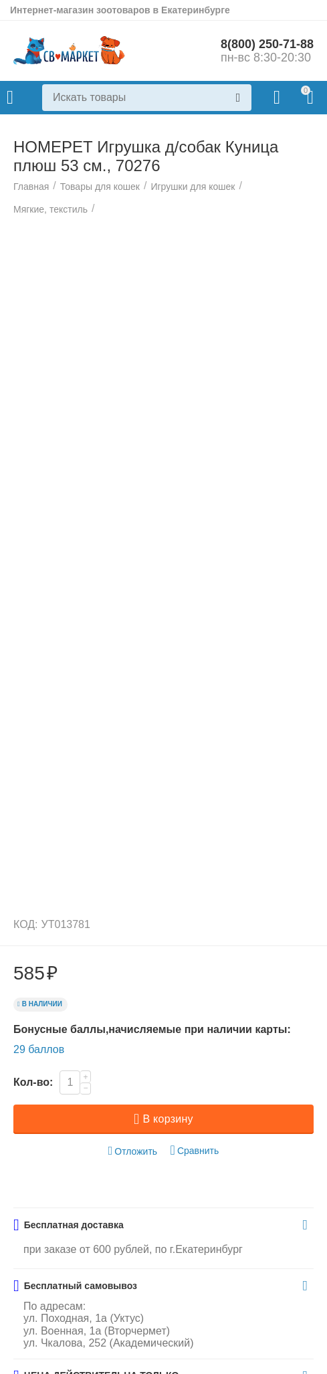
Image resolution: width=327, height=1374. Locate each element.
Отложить (133, 1151)
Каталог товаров (10, 97)
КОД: (25, 924)
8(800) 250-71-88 (267, 44)
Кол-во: (33, 1082)
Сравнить (195, 1150)
